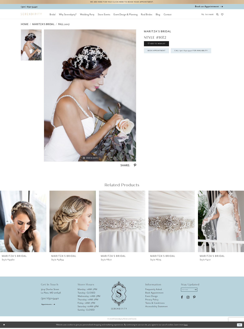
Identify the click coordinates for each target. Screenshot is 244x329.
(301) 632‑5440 (50, 299)
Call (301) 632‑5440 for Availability (170, 63)
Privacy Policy (152, 300)
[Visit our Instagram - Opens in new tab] (188, 299)
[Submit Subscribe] (199, 291)
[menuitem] (52, 15)
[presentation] (23, 222)
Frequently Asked (153, 290)
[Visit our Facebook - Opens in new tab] (182, 299)
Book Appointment (160, 55)
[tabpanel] (31, 47)
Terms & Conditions (155, 304)
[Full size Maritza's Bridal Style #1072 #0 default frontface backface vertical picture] (90, 97)
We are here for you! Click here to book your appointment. (122, 2)
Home (24, 25)
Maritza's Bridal (43, 25)
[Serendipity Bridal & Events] (31, 15)
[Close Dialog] (4, 326)
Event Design (151, 297)
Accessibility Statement (156, 307)
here (186, 325)
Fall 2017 (64, 25)
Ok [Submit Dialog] (239, 325)
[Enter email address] (191, 291)
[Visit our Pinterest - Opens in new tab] (194, 299)
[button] (207, 15)
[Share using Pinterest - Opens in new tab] (135, 166)
